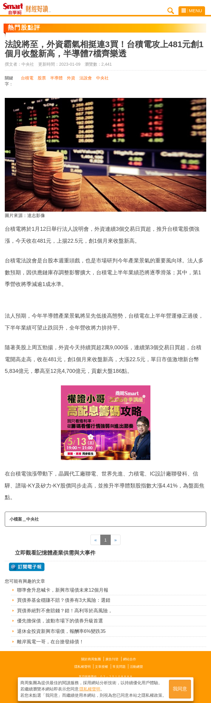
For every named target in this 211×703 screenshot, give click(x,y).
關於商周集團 (91, 659)
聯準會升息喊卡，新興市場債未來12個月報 (62, 590)
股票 (42, 78)
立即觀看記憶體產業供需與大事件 (55, 553)
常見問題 (119, 666)
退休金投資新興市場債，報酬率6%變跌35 (61, 631)
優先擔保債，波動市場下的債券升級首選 (60, 620)
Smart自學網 (14, 9)
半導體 (56, 78)
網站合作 (129, 659)
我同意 (180, 688)
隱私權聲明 (82, 666)
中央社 (102, 78)
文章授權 (101, 666)
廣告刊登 (111, 659)
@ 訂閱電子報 (26, 567)
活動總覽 (136, 666)
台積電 (27, 78)
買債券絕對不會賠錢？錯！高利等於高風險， (65, 610)
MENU (191, 10)
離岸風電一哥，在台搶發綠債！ (50, 641)
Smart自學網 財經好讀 (38, 9)
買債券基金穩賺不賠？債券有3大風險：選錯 (63, 600)
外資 (71, 78)
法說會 (85, 78)
